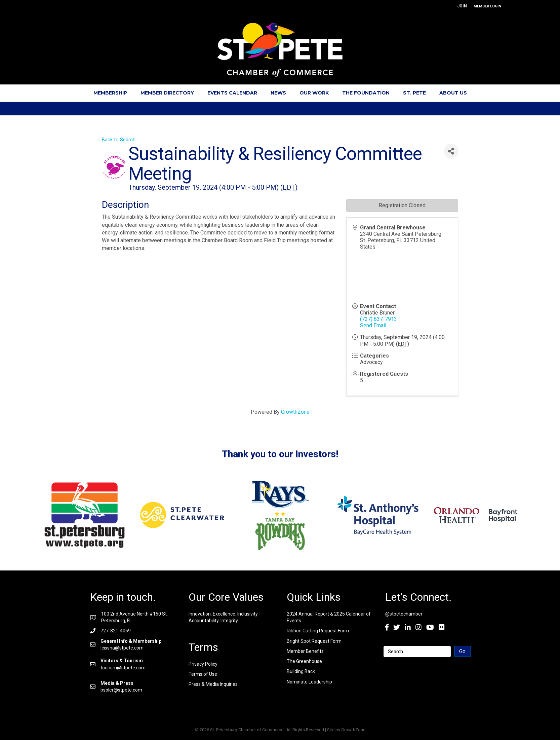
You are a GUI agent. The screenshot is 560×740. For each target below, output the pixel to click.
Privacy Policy (203, 664)
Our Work (314, 93)
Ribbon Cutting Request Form (318, 630)
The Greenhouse (304, 661)
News (278, 93)
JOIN (462, 6)
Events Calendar (232, 93)
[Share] (451, 151)
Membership (110, 93)
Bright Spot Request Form (314, 641)
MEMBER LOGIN (487, 6)
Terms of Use (203, 674)
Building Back (301, 671)
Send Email (373, 325)
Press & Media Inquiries (213, 684)
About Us (453, 93)
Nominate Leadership (309, 681)
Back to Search (118, 140)
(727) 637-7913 (378, 319)
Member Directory (167, 93)
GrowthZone (295, 412)
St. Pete (414, 93)
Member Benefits (305, 651)
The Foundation (366, 93)
